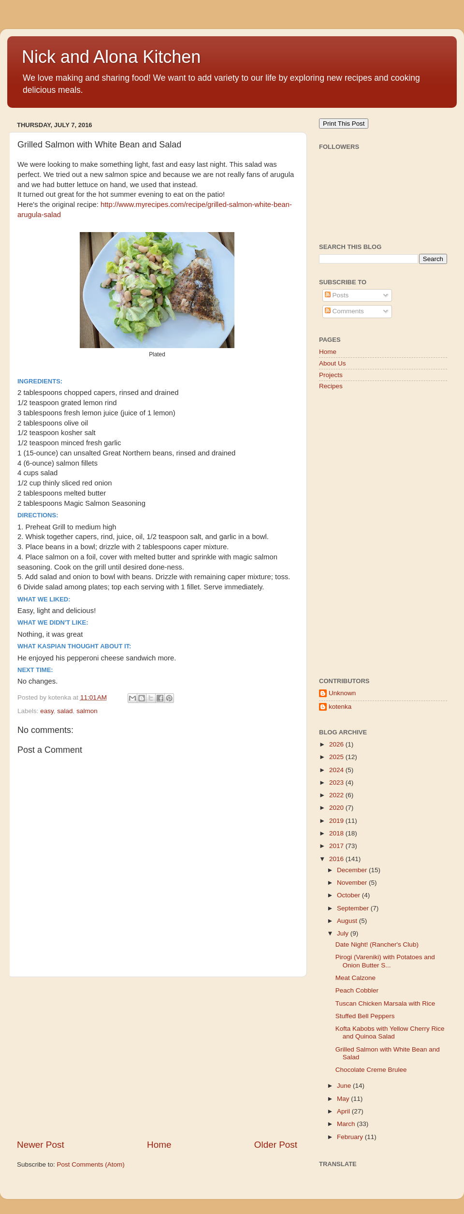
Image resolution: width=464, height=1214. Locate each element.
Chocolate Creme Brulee (371, 1069)
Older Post (275, 1145)
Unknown (342, 693)
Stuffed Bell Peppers (365, 1016)
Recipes (331, 386)
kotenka (340, 706)
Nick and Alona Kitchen (111, 57)
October (349, 895)
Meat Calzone (355, 977)
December (353, 870)
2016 (337, 859)
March (347, 1123)
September (354, 908)
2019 (337, 820)
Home (159, 1145)
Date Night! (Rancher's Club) (377, 944)
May (344, 1098)
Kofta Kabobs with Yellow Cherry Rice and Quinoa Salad (390, 1032)
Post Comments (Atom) (91, 1164)
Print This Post (343, 123)
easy (47, 711)
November (353, 882)
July (343, 933)
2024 (337, 770)
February (351, 1137)
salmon (87, 711)
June (345, 1085)
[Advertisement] (157, 1058)
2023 (337, 782)
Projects (331, 375)
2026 (337, 744)
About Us (332, 363)
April (344, 1111)
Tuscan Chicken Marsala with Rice (385, 1003)
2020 (337, 807)
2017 (337, 845)
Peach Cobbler (356, 990)
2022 (337, 795)
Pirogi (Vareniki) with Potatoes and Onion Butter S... (385, 960)
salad (64, 711)
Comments (344, 311)
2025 (337, 757)
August (348, 920)
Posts (337, 295)
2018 (337, 833)
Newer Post (40, 1145)
